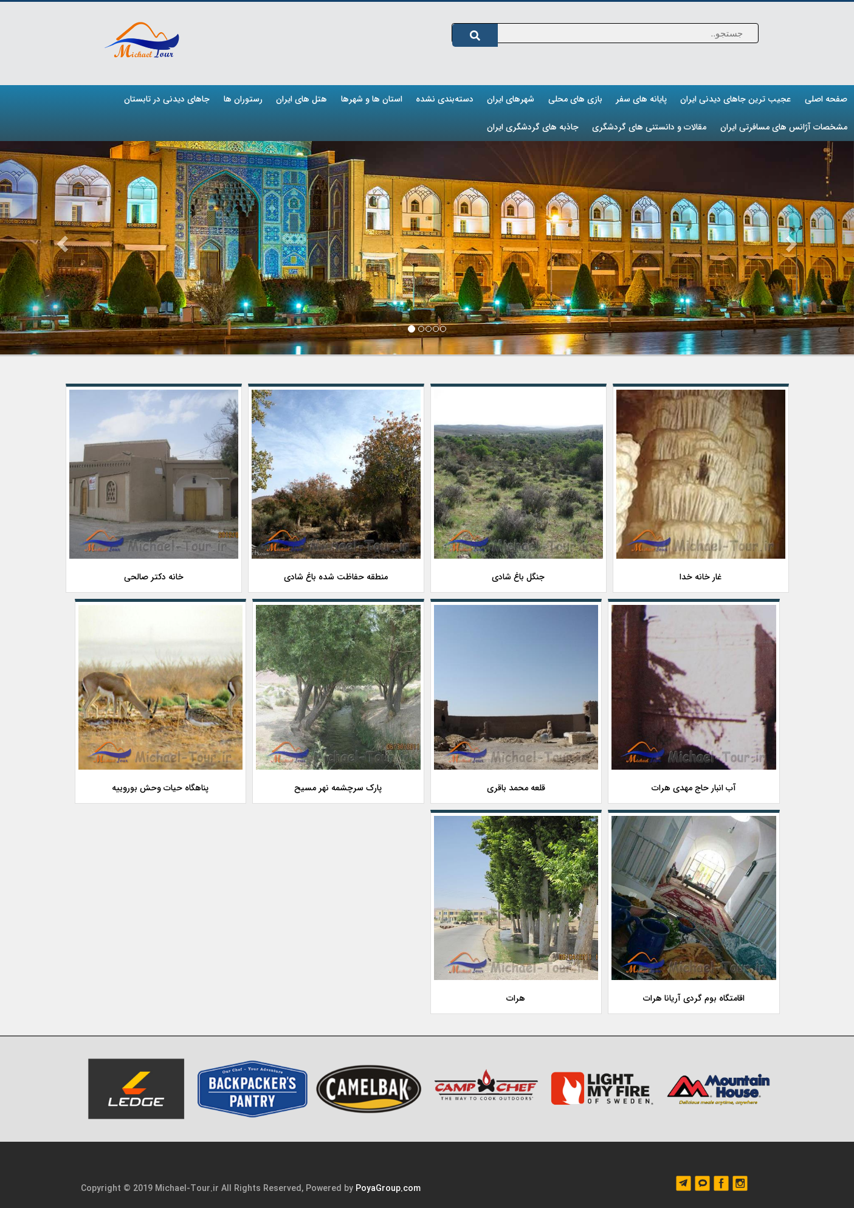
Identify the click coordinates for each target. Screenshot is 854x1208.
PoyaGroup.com (388, 1188)
